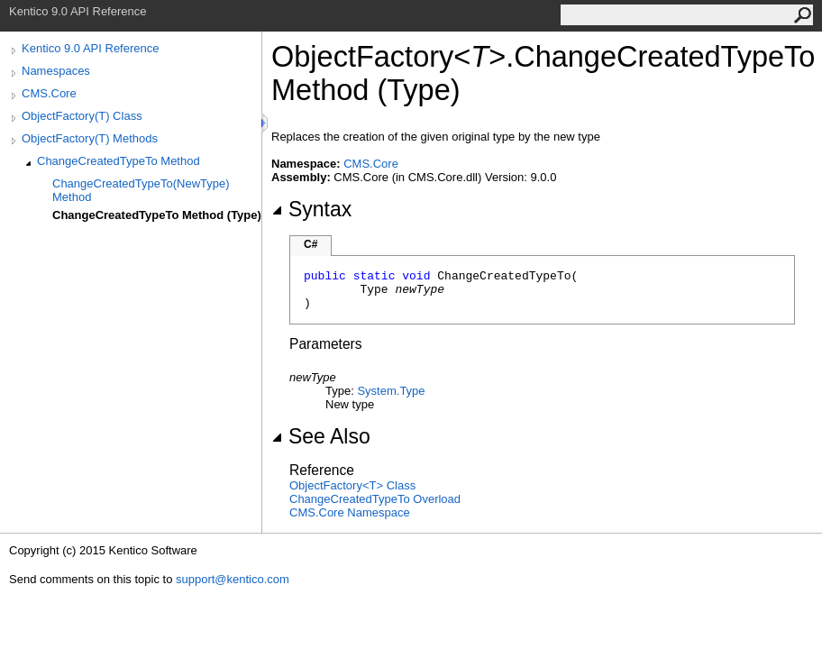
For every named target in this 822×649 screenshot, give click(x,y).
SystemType (391, 391)
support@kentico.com (232, 579)
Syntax (311, 209)
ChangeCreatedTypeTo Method (118, 161)
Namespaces (56, 71)
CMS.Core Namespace (349, 512)
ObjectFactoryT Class (352, 485)
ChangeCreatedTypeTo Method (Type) (156, 215)
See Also (320, 436)
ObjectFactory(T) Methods (90, 138)
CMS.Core (49, 93)
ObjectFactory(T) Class (82, 116)
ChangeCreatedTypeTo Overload (375, 499)
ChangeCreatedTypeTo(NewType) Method (141, 190)
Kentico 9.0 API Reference (90, 48)
